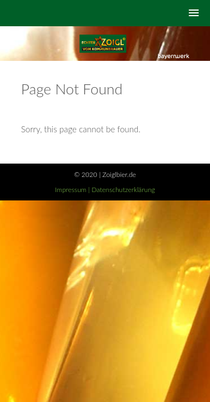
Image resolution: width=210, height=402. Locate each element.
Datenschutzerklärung (123, 189)
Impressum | (73, 189)
